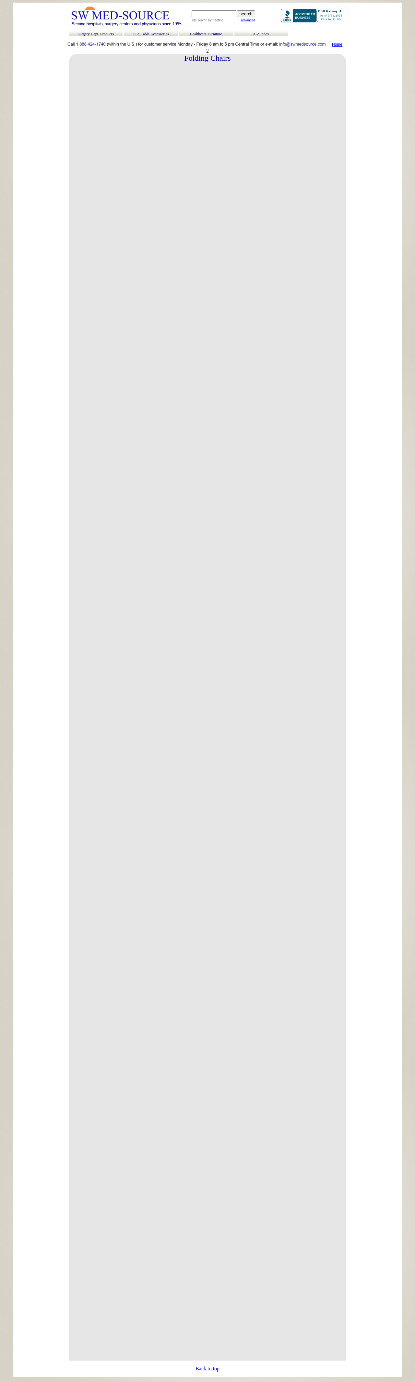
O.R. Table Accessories (151, 34)
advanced (248, 20)
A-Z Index (261, 34)
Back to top (207, 1368)
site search (199, 20)
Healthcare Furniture (206, 34)
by (215, 20)
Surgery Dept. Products (95, 34)
